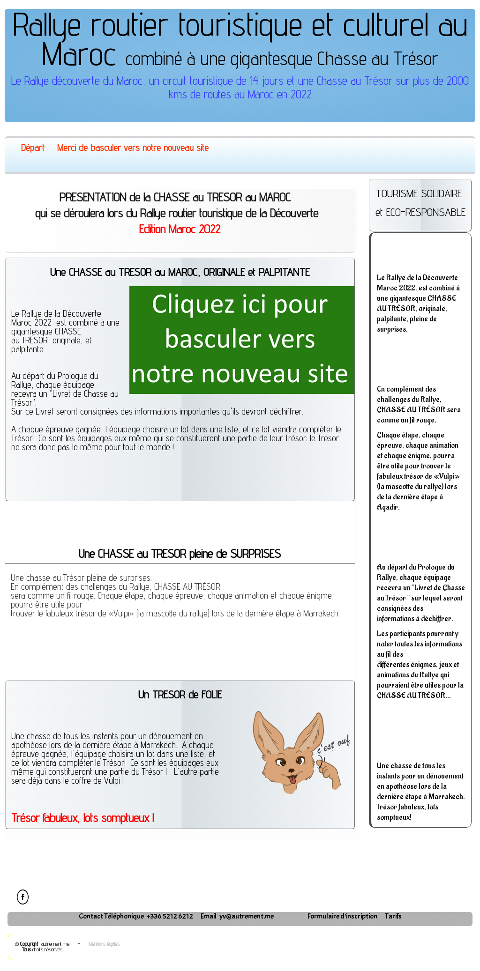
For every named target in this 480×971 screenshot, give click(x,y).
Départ (33, 147)
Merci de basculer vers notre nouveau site (133, 147)
